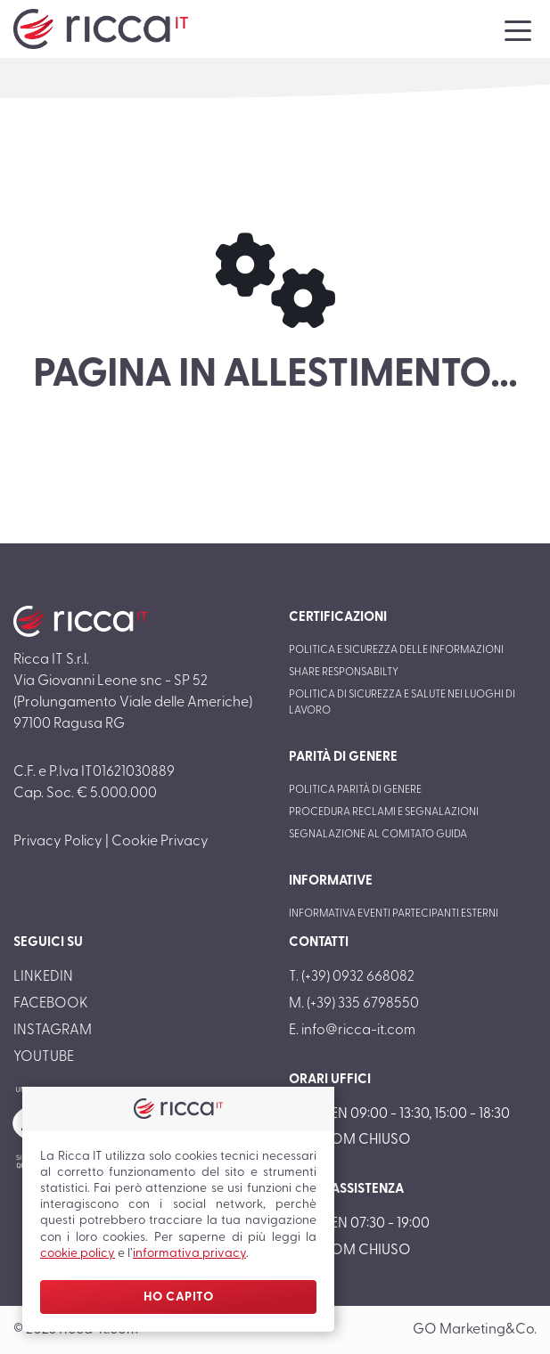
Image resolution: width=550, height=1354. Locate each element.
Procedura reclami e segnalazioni (384, 812)
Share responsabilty (343, 672)
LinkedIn (43, 977)
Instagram (52, 1031)
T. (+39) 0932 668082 (352, 977)
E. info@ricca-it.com (352, 1031)
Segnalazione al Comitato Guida (378, 834)
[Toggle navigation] (518, 29)
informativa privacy (189, 1253)
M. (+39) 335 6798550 (354, 1004)
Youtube (43, 1057)
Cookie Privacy (160, 842)
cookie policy (77, 1253)
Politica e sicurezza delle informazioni (396, 650)
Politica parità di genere (355, 790)
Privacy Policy (58, 842)
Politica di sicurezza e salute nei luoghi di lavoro (402, 702)
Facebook (50, 1004)
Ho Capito (179, 1297)
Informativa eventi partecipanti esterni (393, 914)
